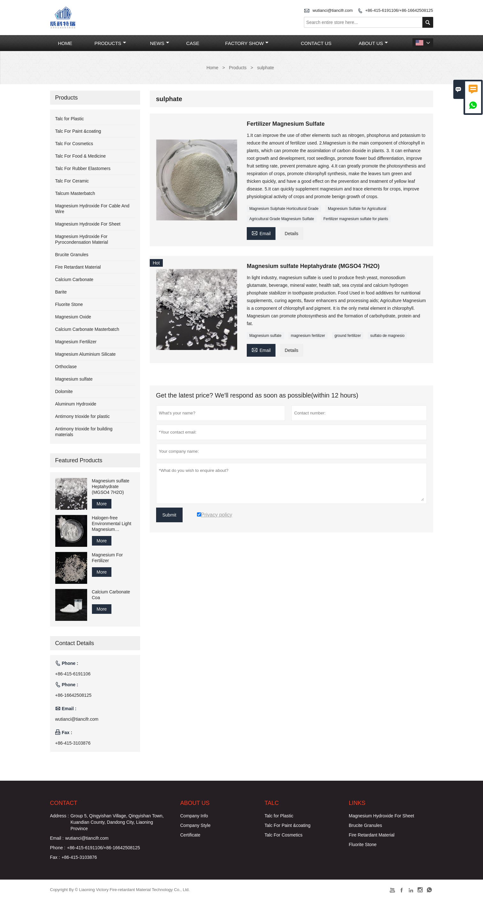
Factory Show (246, 43)
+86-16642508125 (73, 695)
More (102, 503)
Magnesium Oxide (73, 316)
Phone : (57, 847)
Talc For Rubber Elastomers (83, 168)
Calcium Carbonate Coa (111, 594)
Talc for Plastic (69, 118)
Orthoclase (66, 366)
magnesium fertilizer (308, 335)
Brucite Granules (71, 254)
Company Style (195, 825)
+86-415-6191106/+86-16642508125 (399, 10)
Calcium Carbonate (74, 279)
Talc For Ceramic (72, 180)
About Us (373, 43)
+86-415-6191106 (73, 673)
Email (261, 232)
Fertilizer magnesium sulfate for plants (355, 219)
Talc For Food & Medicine (80, 156)
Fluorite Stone (69, 304)
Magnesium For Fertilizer (107, 557)
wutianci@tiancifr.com (333, 10)
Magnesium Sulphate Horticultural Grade (284, 208)
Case (192, 43)
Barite (61, 291)
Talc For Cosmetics (74, 143)
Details (291, 233)
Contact (64, 803)
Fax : (55, 857)
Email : (57, 838)
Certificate (190, 834)
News (159, 43)
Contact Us (316, 43)
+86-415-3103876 (73, 743)
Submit (169, 514)
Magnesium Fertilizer (76, 341)
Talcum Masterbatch (75, 193)
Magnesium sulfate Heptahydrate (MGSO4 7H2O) (111, 486)
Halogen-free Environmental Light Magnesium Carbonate (112, 523)
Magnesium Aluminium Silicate (85, 354)
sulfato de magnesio (387, 335)
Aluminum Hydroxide (75, 403)
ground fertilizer (348, 335)
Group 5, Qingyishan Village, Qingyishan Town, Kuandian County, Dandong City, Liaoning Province (117, 822)
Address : (59, 815)
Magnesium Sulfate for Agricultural (357, 208)
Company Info (194, 815)
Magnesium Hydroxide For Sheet (88, 224)
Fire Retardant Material (78, 267)
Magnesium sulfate (265, 335)
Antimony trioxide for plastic (82, 416)
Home (65, 43)
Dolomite (64, 391)
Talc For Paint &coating (78, 131)
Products (110, 43)
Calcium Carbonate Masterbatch (87, 329)
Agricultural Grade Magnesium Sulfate (281, 219)
